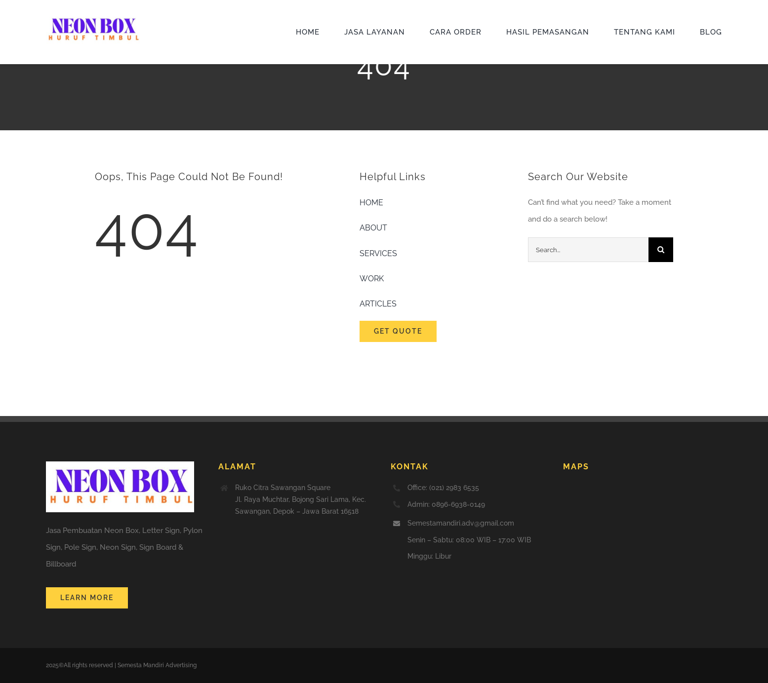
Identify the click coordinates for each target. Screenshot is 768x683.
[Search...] (588, 249)
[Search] (660, 249)
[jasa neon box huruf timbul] (93, 16)
